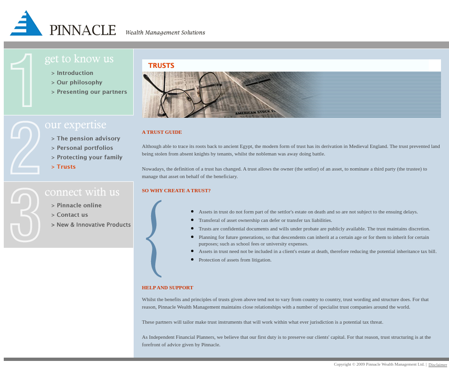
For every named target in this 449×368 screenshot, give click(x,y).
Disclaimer (438, 364)
